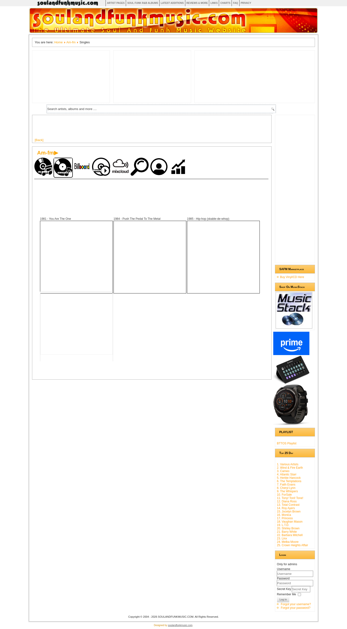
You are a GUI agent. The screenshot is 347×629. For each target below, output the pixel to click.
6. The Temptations (289, 481)
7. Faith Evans (286, 484)
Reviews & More (197, 3)
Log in (283, 599)
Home (58, 42)
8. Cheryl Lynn (286, 488)
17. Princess (285, 518)
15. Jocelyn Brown (288, 511)
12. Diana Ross (287, 501)
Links (214, 3)
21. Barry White (287, 531)
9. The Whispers (287, 491)
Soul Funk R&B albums (142, 3)
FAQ (235, 3)
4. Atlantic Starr (286, 474)
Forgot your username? (296, 604)
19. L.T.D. (283, 525)
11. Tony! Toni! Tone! (290, 498)
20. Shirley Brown (288, 528)
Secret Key (284, 589)
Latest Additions (172, 3)
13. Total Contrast (288, 504)
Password (283, 578)
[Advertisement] (122, 128)
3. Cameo (283, 471)
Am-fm (70, 42)
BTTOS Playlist (286, 443)
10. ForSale (284, 494)
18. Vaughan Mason (290, 521)
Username (283, 569)
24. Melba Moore (288, 542)
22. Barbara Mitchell (290, 535)
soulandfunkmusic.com (180, 625)
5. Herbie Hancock (289, 478)
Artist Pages (116, 3)
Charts (225, 3)
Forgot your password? (295, 608)
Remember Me (286, 594)
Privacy (246, 3)
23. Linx (282, 538)
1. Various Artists (287, 464)
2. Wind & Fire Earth (290, 467)
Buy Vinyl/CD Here (292, 277)
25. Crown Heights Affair (292, 545)
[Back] (39, 140)
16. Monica (284, 515)
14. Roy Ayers (286, 508)
